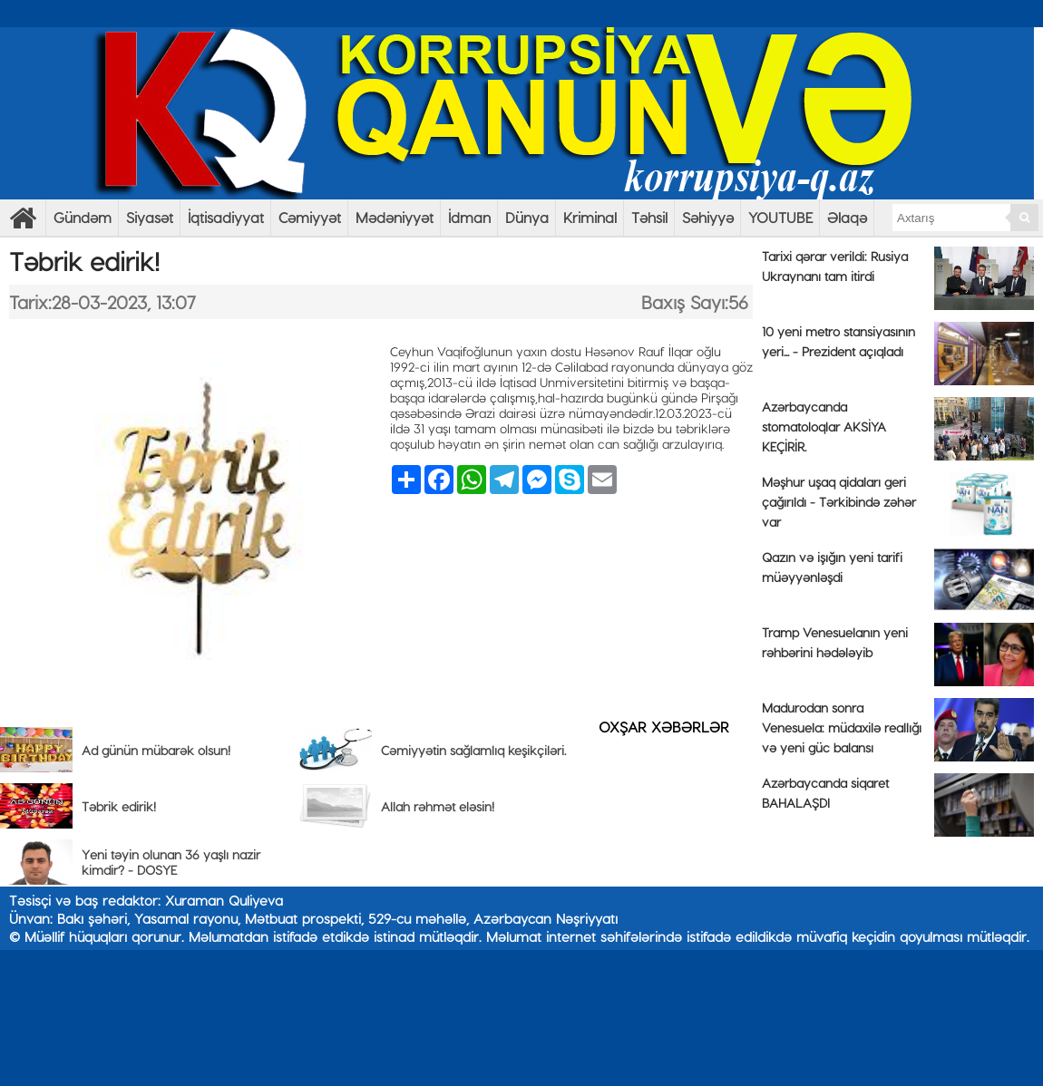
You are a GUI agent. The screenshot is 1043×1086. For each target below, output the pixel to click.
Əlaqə (847, 217)
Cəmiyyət (309, 217)
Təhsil (649, 217)
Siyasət (149, 217)
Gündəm (83, 217)
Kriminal (590, 217)
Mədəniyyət (395, 217)
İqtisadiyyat (226, 217)
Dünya (527, 217)
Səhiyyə (708, 217)
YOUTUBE (780, 217)
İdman (469, 217)
